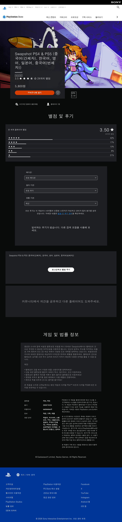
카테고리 (49, 14)
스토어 (53, 7)
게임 (9, 7)
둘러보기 (85, 14)
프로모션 (60, 14)
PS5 (16, 7)
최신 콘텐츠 (37, 14)
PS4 (21, 7)
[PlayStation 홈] (4, 7)
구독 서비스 (73, 14)
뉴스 (45, 7)
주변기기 (38, 7)
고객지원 (61, 7)
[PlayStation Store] (13, 14)
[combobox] (61, 175)
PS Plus (28, 7)
